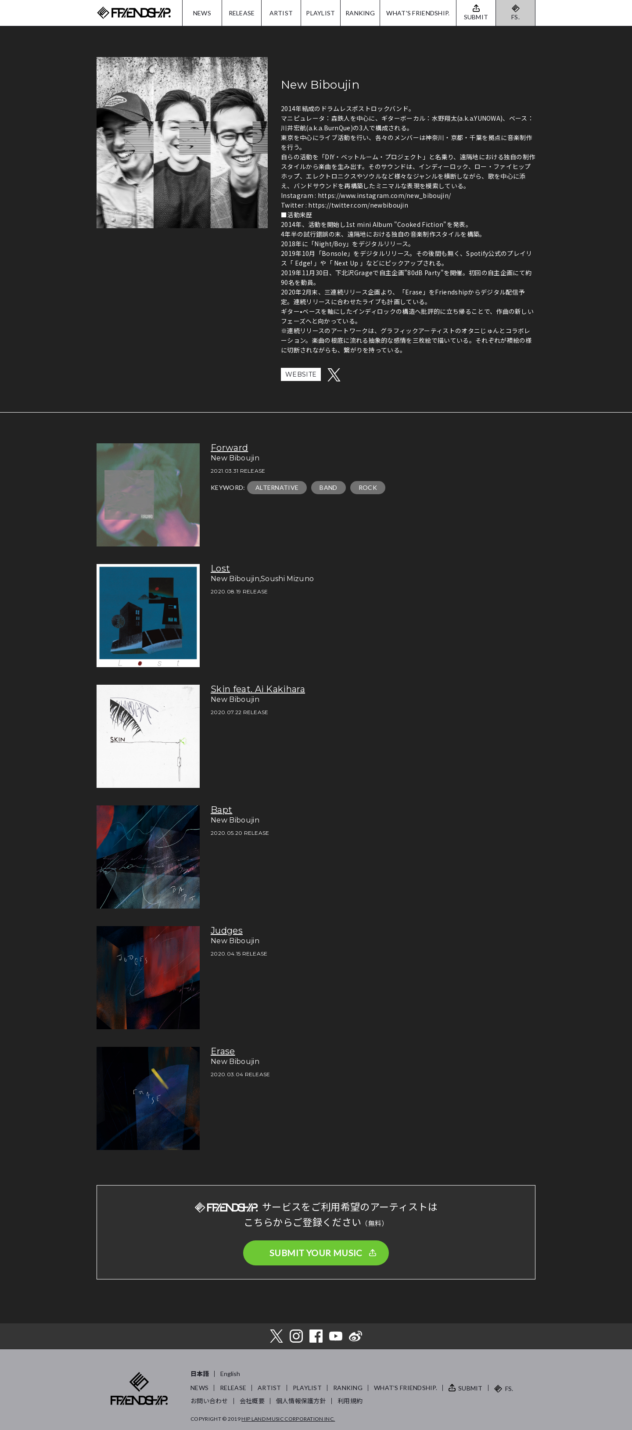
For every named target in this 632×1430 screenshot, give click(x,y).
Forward (229, 447)
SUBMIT (470, 1388)
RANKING (360, 13)
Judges (227, 930)
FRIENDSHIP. (134, 13)
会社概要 (252, 1401)
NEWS (202, 13)
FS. (515, 17)
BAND (328, 487)
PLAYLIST (320, 13)
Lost (220, 568)
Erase (223, 1051)
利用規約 (350, 1401)
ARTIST (281, 13)
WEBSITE (300, 374)
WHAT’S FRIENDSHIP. (405, 1387)
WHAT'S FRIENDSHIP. (417, 13)
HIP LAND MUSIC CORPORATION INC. (288, 1419)
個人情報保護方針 (301, 1401)
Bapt (221, 810)
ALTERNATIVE (277, 487)
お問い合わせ (209, 1401)
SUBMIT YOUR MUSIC (316, 1252)
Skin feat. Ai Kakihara (258, 689)
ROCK (368, 487)
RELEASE (242, 13)
